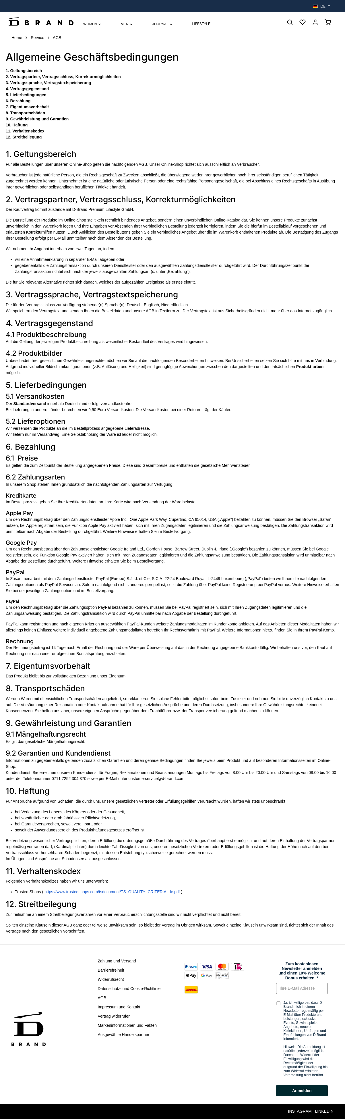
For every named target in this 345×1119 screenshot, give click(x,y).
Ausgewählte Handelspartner (124, 1034)
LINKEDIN (324, 1111)
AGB (102, 997)
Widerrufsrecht (111, 979)
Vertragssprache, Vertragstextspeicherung (50, 82)
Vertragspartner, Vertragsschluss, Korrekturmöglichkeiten (65, 76)
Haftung (20, 125)
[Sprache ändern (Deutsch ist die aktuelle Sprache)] (322, 6)
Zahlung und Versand (117, 961)
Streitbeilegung (27, 137)
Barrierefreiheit (111, 970)
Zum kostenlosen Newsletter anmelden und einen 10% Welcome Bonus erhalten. (301, 971)
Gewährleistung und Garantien (39, 119)
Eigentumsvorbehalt (29, 107)
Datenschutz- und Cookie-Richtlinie (129, 988)
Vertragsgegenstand (29, 88)
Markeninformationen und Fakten (127, 1025)
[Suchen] (290, 22)
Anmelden (302, 1090)
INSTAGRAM (300, 1111)
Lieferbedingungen (28, 95)
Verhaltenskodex (28, 131)
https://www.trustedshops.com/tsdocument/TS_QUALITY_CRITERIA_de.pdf (112, 891)
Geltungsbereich (26, 70)
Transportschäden (27, 113)
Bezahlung (20, 101)
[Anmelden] (315, 22)
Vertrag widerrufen (114, 1016)
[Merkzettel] (302, 22)
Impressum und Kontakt (119, 1007)
